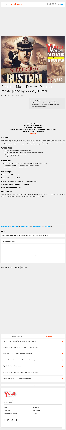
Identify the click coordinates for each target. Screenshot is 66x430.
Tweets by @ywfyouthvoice (32, 385)
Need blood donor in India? (10, 413)
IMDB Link (33, 133)
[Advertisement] (33, 21)
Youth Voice (16, 4)
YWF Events (7, 410)
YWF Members (36, 410)
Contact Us (35, 413)
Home (5, 407)
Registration (36, 407)
